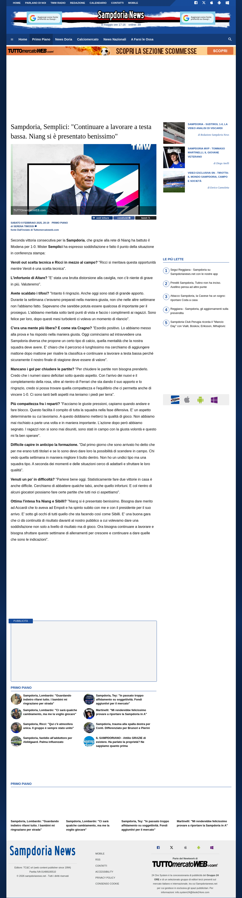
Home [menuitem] (23, 39)
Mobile (100, 853)
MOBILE (133, 3)
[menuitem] (12, 39)
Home (17, 3)
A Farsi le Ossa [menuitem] (142, 39)
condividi (123, 218)
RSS (98, 859)
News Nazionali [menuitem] (114, 39)
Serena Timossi (23, 226)
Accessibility (104, 871)
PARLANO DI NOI (35, 3)
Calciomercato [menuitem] (88, 39)
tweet (145, 218)
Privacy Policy (105, 877)
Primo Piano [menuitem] (41, 39)
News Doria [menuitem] (63, 39)
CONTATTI (117, 3)
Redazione (77, 3)
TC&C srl (28, 867)
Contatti (101, 865)
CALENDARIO (98, 3)
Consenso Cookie (107, 884)
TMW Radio (58, 3)
